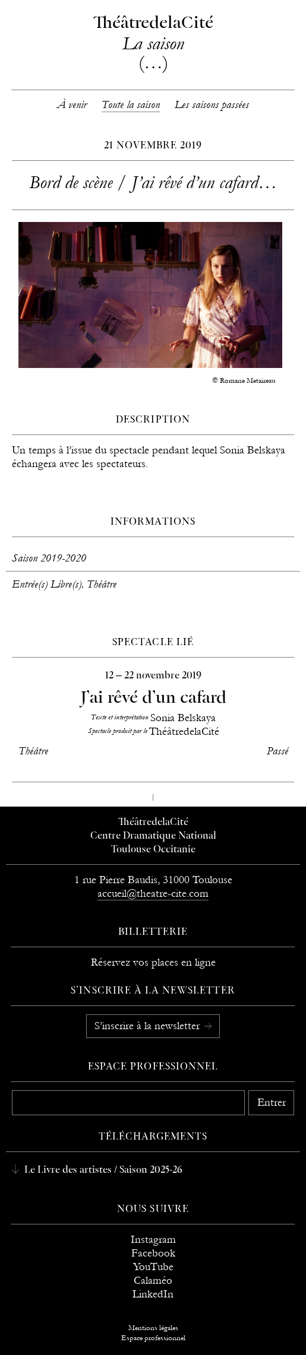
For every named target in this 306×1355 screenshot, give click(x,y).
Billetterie (153, 932)
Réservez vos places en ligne (153, 962)
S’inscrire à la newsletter (148, 1026)
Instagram (153, 1239)
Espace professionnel (153, 1067)
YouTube (153, 1267)
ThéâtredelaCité (153, 822)
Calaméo (153, 1280)
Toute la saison (131, 105)
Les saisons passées (212, 105)
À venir (72, 105)
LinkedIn (153, 1294)
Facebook (153, 1253)
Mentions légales (153, 1328)
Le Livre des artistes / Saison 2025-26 (102, 1170)
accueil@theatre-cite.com (153, 893)
